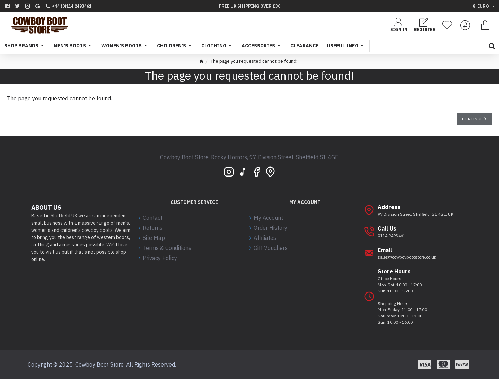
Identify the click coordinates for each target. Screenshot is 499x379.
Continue (472, 118)
